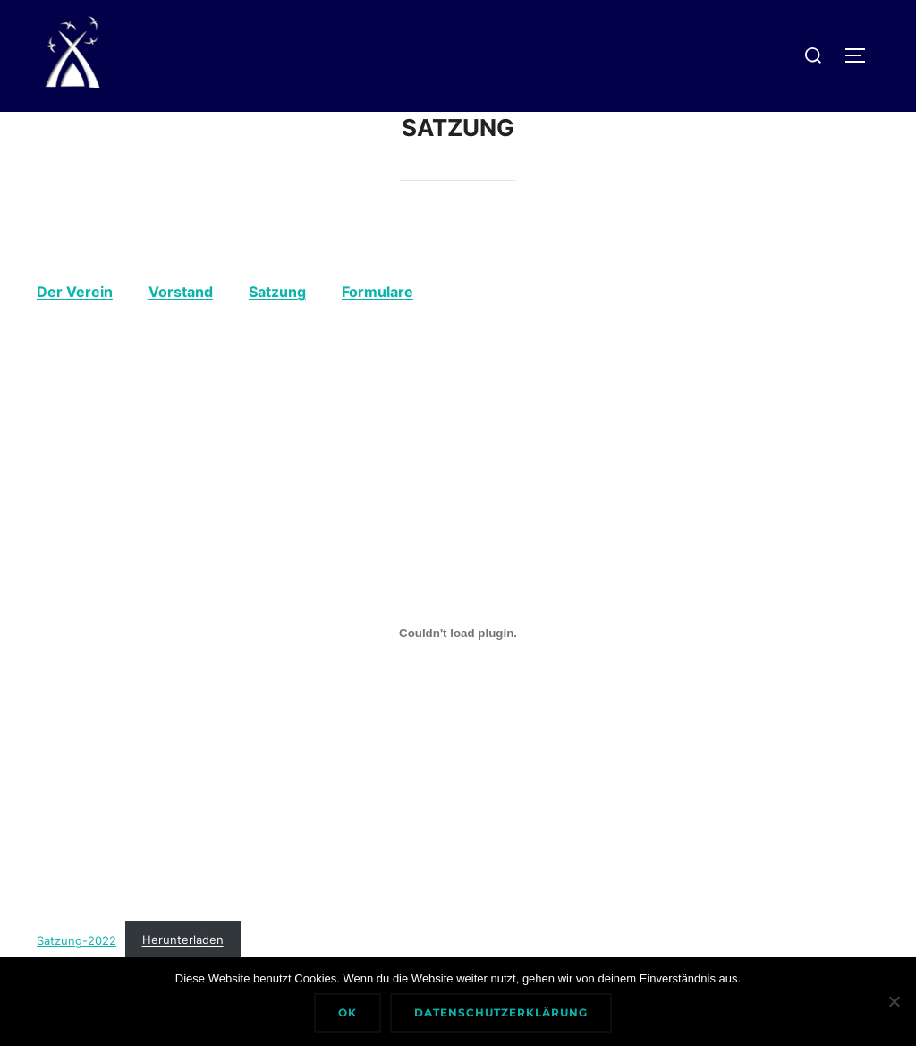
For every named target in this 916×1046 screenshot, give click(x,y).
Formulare (377, 292)
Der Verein (75, 292)
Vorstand (180, 292)
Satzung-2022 (76, 940)
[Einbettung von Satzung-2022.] (458, 633)
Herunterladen (183, 940)
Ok (347, 1012)
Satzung (277, 292)
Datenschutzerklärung (501, 1012)
